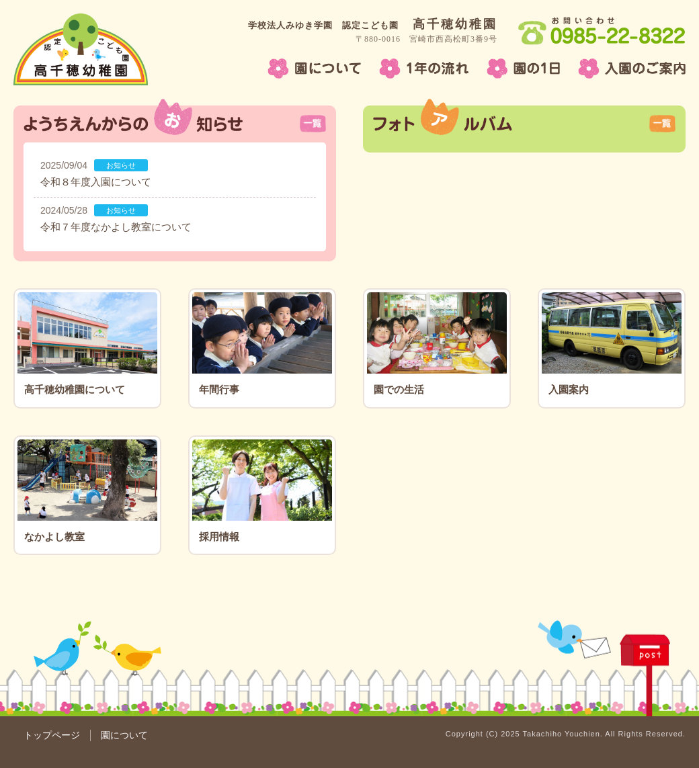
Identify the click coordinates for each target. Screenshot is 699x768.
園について (124, 735)
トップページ (52, 735)
